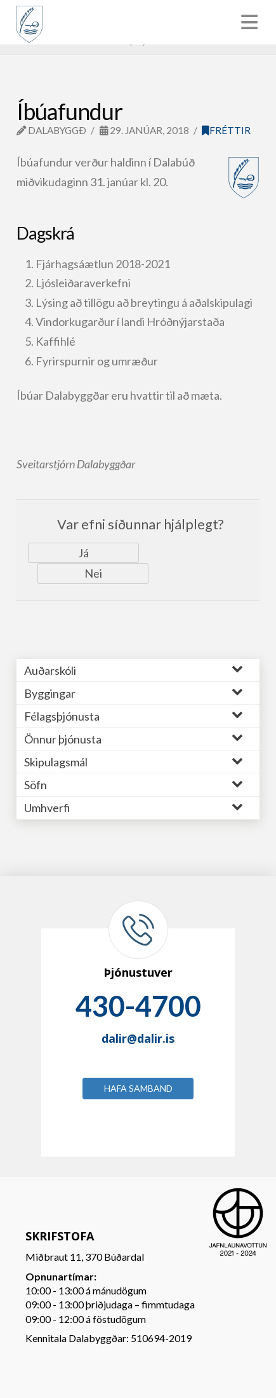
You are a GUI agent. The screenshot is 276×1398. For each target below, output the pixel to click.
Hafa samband (138, 1088)
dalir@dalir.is (138, 1038)
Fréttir (226, 130)
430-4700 (138, 1006)
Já (83, 553)
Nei (93, 573)
